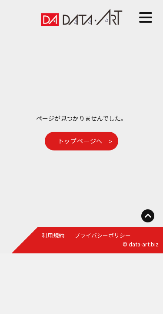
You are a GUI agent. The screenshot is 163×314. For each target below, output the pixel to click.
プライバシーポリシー (102, 235)
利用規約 (53, 235)
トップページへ (80, 141)
